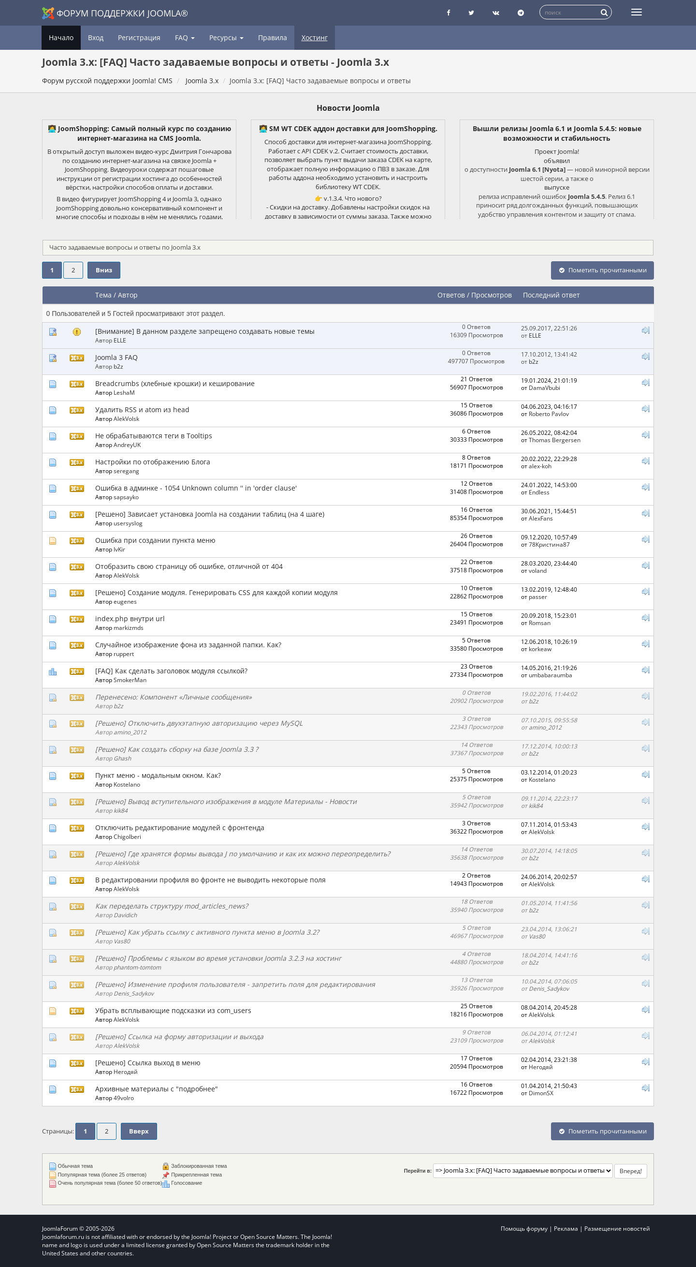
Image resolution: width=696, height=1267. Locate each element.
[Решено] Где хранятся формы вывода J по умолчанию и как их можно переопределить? (242, 853)
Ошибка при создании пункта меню (155, 540)
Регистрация (139, 37)
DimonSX (541, 1093)
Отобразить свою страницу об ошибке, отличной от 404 (189, 566)
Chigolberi (127, 836)
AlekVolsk (126, 418)
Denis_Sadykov (134, 993)
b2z (118, 366)
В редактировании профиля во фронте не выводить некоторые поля (210, 879)
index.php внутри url (130, 618)
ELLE (120, 340)
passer (538, 596)
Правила (272, 37)
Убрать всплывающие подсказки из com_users (173, 1010)
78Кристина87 (549, 544)
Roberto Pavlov (549, 413)
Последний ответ (552, 294)
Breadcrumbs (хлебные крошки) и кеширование (175, 383)
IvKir (119, 549)
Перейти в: (418, 1171)
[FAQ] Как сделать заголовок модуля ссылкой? (171, 670)
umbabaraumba (550, 675)
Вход (95, 37)
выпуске (556, 187)
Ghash (122, 758)
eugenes (125, 601)
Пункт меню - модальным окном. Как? (158, 775)
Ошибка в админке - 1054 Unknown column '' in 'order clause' (196, 487)
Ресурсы (226, 37)
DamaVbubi (544, 387)
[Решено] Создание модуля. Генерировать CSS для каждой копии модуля (216, 592)
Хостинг (315, 37)
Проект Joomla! (557, 151)
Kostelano (127, 784)
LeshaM (124, 392)
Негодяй (126, 1071)
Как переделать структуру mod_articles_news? (171, 905)
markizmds (129, 627)
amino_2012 (130, 732)
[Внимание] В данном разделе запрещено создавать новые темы (205, 331)
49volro (124, 1098)
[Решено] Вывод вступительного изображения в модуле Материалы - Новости (226, 801)
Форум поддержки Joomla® (115, 13)
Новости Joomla (348, 108)
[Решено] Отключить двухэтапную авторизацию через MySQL (199, 723)
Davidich (125, 915)
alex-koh (540, 466)
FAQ (185, 37)
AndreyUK (127, 444)
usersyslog (128, 523)
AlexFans (541, 518)
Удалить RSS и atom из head (142, 409)
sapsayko (126, 497)
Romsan (540, 622)
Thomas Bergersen (554, 440)
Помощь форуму (524, 1228)
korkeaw (540, 649)
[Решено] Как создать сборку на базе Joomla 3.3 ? (176, 749)
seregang (126, 471)
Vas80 (122, 941)
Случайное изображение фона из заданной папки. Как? (188, 644)
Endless (539, 492)
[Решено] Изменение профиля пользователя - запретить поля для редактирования (235, 984)
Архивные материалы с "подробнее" (156, 1088)
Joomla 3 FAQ (116, 357)
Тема (103, 294)
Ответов (451, 294)
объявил (557, 160)
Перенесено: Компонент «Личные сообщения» (173, 696)
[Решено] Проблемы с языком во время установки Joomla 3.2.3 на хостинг (218, 958)
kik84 (121, 810)
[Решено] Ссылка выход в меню (148, 1062)
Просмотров (491, 294)
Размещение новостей (617, 1228)
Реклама (566, 1228)
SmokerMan (130, 680)
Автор (128, 294)
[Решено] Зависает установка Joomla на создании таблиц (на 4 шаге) (209, 514)
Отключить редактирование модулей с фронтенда (179, 827)
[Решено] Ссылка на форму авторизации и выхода (179, 1036)
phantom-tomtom (137, 967)
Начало (61, 37)
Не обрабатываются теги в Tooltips (153, 435)
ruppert (124, 653)
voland (538, 570)
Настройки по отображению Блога (152, 461)
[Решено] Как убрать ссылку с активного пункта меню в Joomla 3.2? (207, 932)
